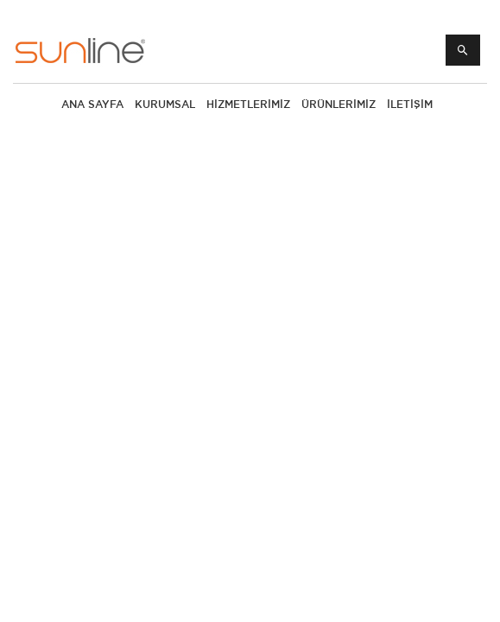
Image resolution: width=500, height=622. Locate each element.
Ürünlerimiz (338, 104)
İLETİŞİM (410, 104)
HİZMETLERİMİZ (248, 104)
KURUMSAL (165, 104)
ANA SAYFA (92, 104)
